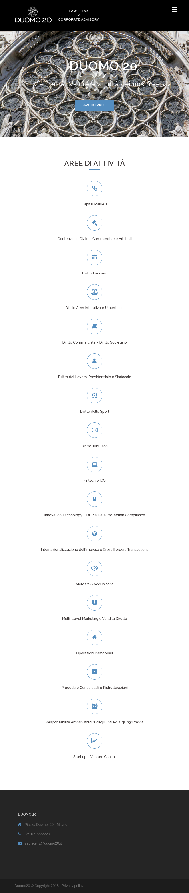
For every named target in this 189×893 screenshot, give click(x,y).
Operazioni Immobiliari (94, 653)
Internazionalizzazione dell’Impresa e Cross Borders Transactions (94, 549)
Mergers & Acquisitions (94, 584)
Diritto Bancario (94, 273)
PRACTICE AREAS (94, 105)
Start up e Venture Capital (94, 757)
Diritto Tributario (94, 446)
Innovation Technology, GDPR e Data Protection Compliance (94, 515)
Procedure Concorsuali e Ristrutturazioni (94, 688)
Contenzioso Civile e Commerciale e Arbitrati (95, 239)
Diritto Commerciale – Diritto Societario (94, 342)
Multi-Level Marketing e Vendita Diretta (94, 619)
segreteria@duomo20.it (43, 843)
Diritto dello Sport (94, 411)
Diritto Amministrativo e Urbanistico (94, 308)
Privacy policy (72, 886)
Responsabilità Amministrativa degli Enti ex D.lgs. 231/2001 (94, 722)
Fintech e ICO (94, 480)
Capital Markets (94, 204)
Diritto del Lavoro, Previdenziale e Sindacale (94, 377)
